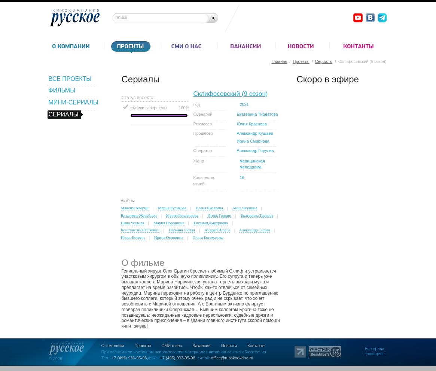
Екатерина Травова (257, 215)
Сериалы (324, 61)
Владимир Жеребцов (139, 215)
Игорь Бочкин (133, 237)
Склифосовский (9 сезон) (230, 93)
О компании (112, 345)
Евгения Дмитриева (210, 223)
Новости (229, 345)
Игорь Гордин (219, 215)
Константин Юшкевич (140, 230)
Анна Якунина (244, 208)
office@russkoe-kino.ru (232, 358)
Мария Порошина (168, 223)
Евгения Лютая (182, 230)
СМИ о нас (171, 345)
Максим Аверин (135, 208)
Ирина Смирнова (253, 141)
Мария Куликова (172, 208)
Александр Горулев (255, 150)
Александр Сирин (254, 230)
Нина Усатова (132, 223)
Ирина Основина (168, 237)
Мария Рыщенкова (182, 215)
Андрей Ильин (217, 230)
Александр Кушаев (255, 133)
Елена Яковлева (209, 208)
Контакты (256, 345)
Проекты (301, 61)
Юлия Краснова (252, 124)
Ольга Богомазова (208, 237)
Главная (279, 61)
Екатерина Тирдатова (257, 114)
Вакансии (201, 345)
